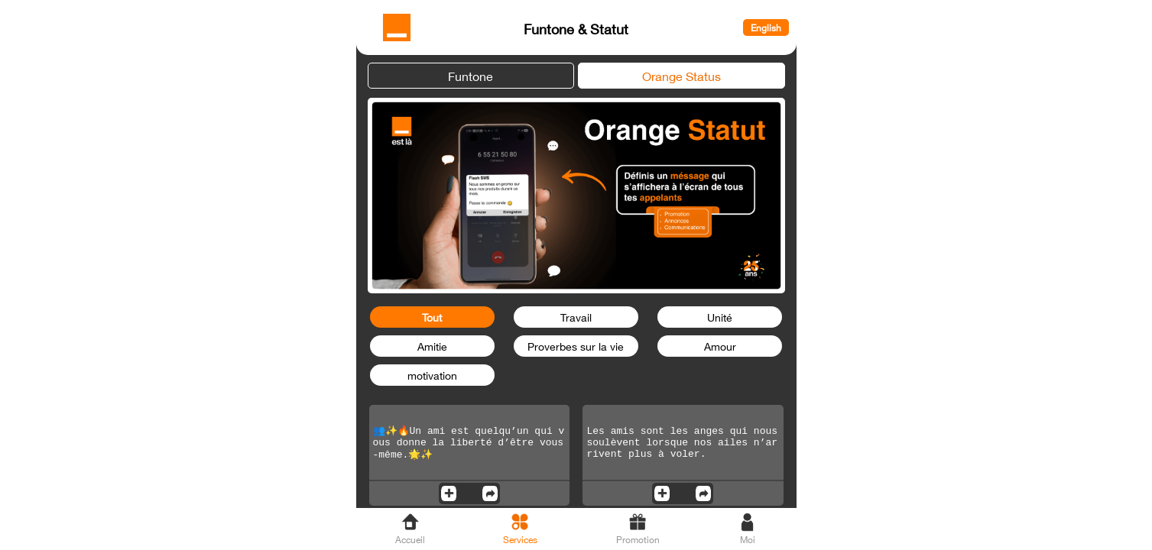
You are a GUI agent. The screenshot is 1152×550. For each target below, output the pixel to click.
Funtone (470, 74)
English (766, 27)
